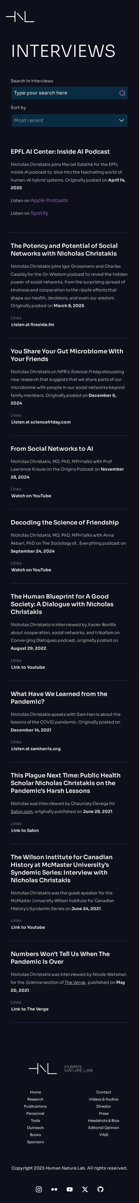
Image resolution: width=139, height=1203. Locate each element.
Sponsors (35, 1142)
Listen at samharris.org (36, 748)
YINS (103, 1135)
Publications (35, 1106)
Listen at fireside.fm (32, 324)
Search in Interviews (32, 81)
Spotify (39, 213)
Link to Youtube (28, 667)
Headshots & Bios (103, 1120)
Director (103, 1106)
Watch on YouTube (31, 495)
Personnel (35, 1113)
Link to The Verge (30, 1009)
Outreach (35, 1127)
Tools (35, 1120)
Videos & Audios (103, 1099)
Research (35, 1099)
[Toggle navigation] (131, 16)
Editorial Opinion (103, 1127)
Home (35, 1092)
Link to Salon (25, 830)
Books (35, 1135)
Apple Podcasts (49, 200)
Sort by (18, 107)
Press (103, 1113)
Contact (103, 1092)
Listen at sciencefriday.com (41, 422)
